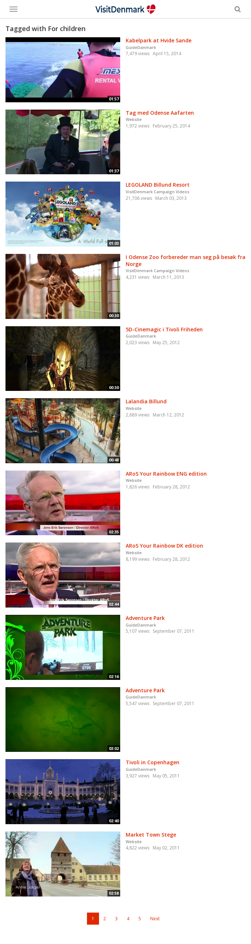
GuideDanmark (141, 47)
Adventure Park (145, 617)
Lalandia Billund (146, 401)
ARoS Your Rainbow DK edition (164, 545)
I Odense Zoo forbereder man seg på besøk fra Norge (186, 260)
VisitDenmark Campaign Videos (157, 191)
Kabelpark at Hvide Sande (158, 40)
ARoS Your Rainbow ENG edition (166, 473)
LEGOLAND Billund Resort (158, 184)
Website (134, 119)
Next (155, 919)
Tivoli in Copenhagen (152, 762)
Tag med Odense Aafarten (160, 112)
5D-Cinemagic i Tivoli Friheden (164, 329)
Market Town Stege (151, 834)
